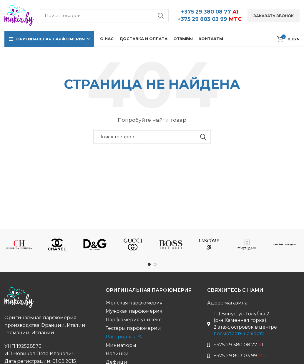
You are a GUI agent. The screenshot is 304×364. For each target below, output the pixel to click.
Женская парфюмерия (134, 303)
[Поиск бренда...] (104, 15)
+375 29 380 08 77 (209, 12)
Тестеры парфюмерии (133, 328)
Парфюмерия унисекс (134, 319)
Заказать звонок (273, 15)
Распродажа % (124, 337)
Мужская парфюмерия (134, 311)
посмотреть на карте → (242, 333)
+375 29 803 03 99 (209, 19)
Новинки (117, 353)
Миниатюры (121, 345)
